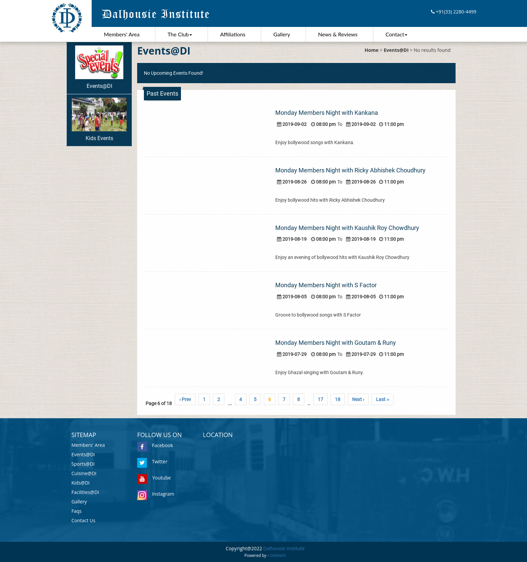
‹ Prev (185, 399)
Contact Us (83, 520)
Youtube (154, 477)
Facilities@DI (85, 492)
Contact (396, 34)
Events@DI (99, 67)
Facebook (155, 445)
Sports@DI (83, 464)
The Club (179, 34)
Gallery (281, 34)
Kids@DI (80, 483)
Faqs (76, 511)
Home (371, 50)
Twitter (152, 461)
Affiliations (232, 34)
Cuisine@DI (83, 473)
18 (337, 399)
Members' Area (122, 34)
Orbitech (278, 555)
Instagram (155, 494)
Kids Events (99, 119)
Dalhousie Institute (284, 548)
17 (320, 399)
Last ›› (382, 399)
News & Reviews (338, 34)
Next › (358, 399)
